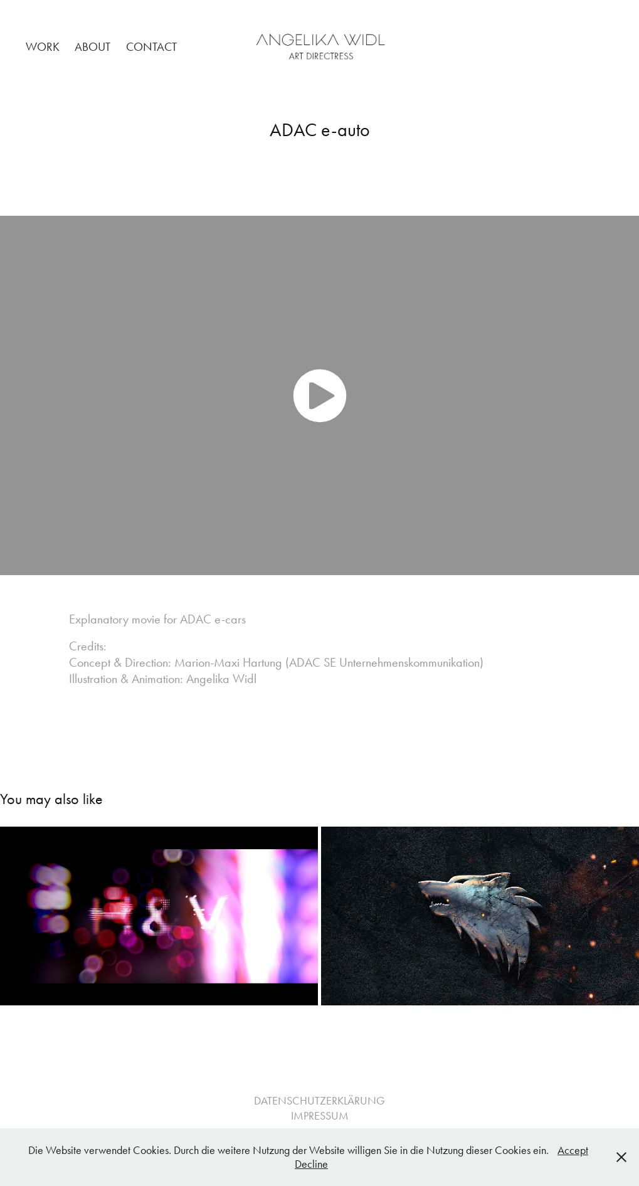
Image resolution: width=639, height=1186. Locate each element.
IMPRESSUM (320, 1116)
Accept (572, 1150)
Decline (311, 1164)
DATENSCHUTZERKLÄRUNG (319, 1101)
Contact (151, 47)
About (92, 47)
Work (43, 47)
